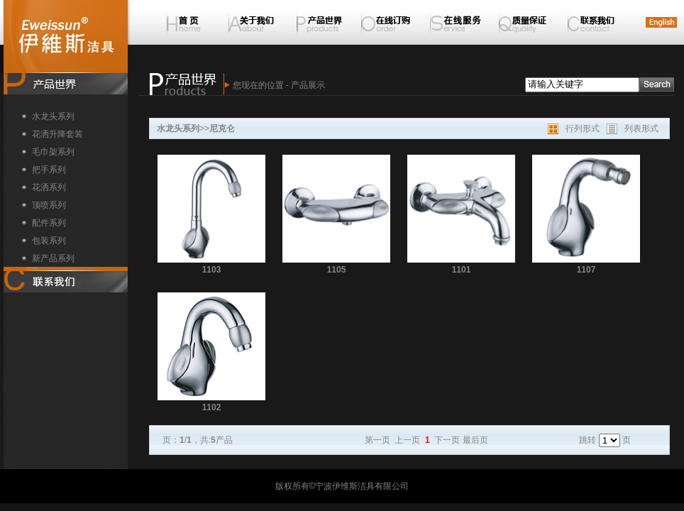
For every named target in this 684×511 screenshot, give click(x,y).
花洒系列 (49, 187)
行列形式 (583, 128)
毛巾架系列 (53, 152)
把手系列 (49, 170)
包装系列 (49, 241)
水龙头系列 (53, 116)
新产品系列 (53, 258)
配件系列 (49, 223)
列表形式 (641, 128)
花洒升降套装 (57, 134)
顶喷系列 (49, 205)
